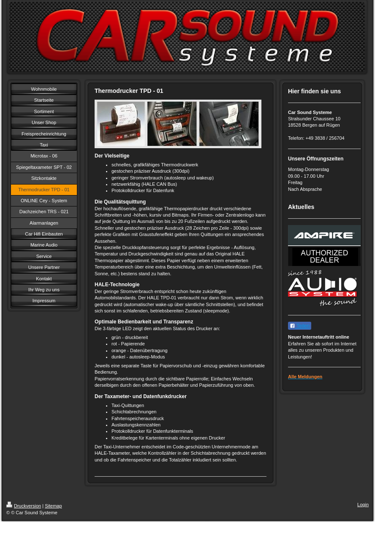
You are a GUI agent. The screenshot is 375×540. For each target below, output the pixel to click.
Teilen (300, 326)
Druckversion (23, 505)
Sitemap (53, 505)
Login (363, 504)
